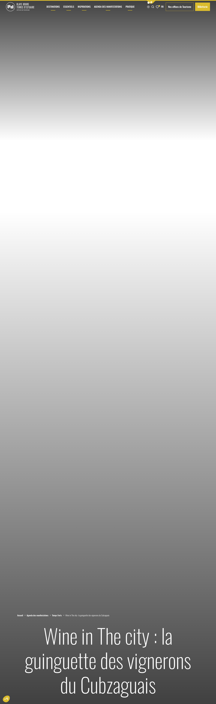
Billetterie (203, 7)
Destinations (53, 9)
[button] (151, 2)
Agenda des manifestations (108, 9)
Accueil (20, 615)
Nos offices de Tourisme (179, 7)
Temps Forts (57, 615)
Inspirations (84, 9)
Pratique (130, 9)
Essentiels (68, 9)
